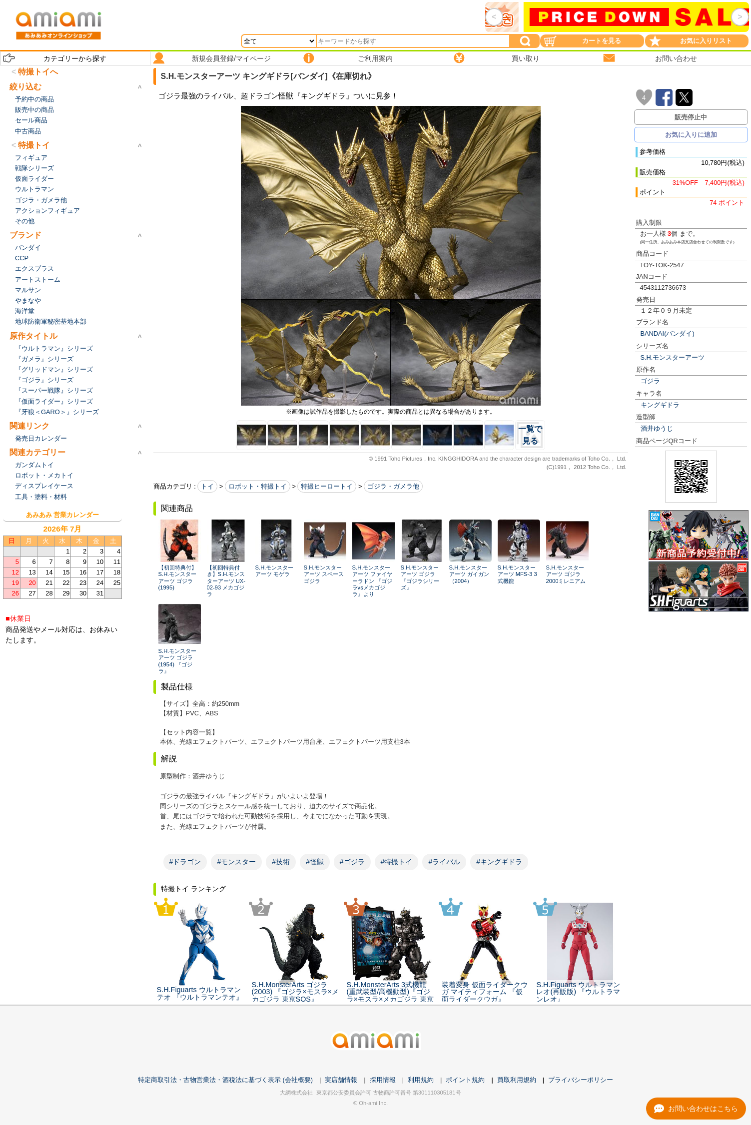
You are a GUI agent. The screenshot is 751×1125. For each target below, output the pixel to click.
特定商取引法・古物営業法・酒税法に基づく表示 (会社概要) (225, 1080)
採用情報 (383, 1080)
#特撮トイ (397, 862)
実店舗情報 (341, 1080)
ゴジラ (650, 381)
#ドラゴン (185, 862)
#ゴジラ (352, 862)
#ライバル (444, 862)
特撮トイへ (38, 71)
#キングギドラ (499, 862)
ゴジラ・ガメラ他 (393, 486)
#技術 (281, 862)
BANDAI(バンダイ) (668, 333)
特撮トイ (34, 145)
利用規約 (421, 1080)
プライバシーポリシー (580, 1080)
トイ (207, 486)
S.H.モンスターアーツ (673, 357)
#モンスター (236, 862)
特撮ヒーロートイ (327, 486)
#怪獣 (315, 862)
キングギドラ (660, 405)
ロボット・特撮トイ (257, 486)
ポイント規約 (465, 1080)
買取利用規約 (516, 1080)
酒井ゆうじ (657, 428)
